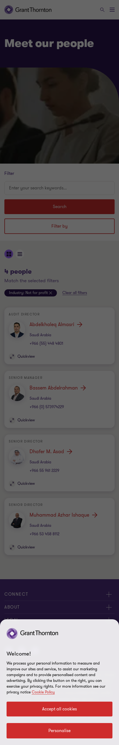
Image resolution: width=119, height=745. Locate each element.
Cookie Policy (43, 692)
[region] (59, 682)
